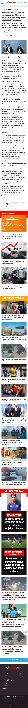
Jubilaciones (5, 207)
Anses (22, 203)
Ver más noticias (14, 659)
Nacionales (8, 9)
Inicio (3, 9)
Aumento (14, 207)
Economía (15, 203)
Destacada (15, 9)
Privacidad (3, 688)
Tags (5, 203)
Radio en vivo (7, 5)
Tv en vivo (21, 5)
